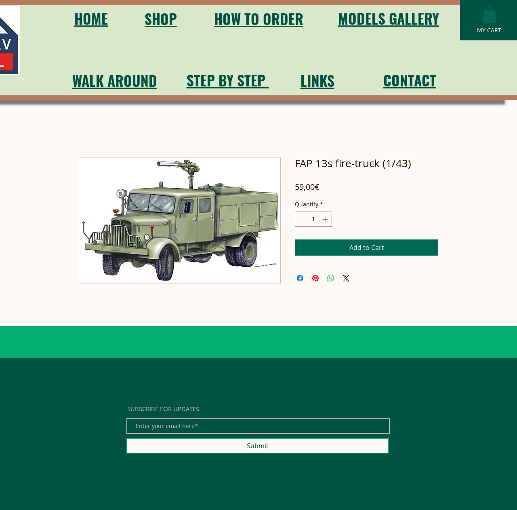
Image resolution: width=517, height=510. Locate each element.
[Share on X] (346, 278)
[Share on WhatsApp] (331, 278)
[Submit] (257, 445)
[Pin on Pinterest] (315, 278)
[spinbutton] (313, 219)
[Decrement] (301, 219)
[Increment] (326, 219)
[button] (489, 14)
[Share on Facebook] (300, 278)
